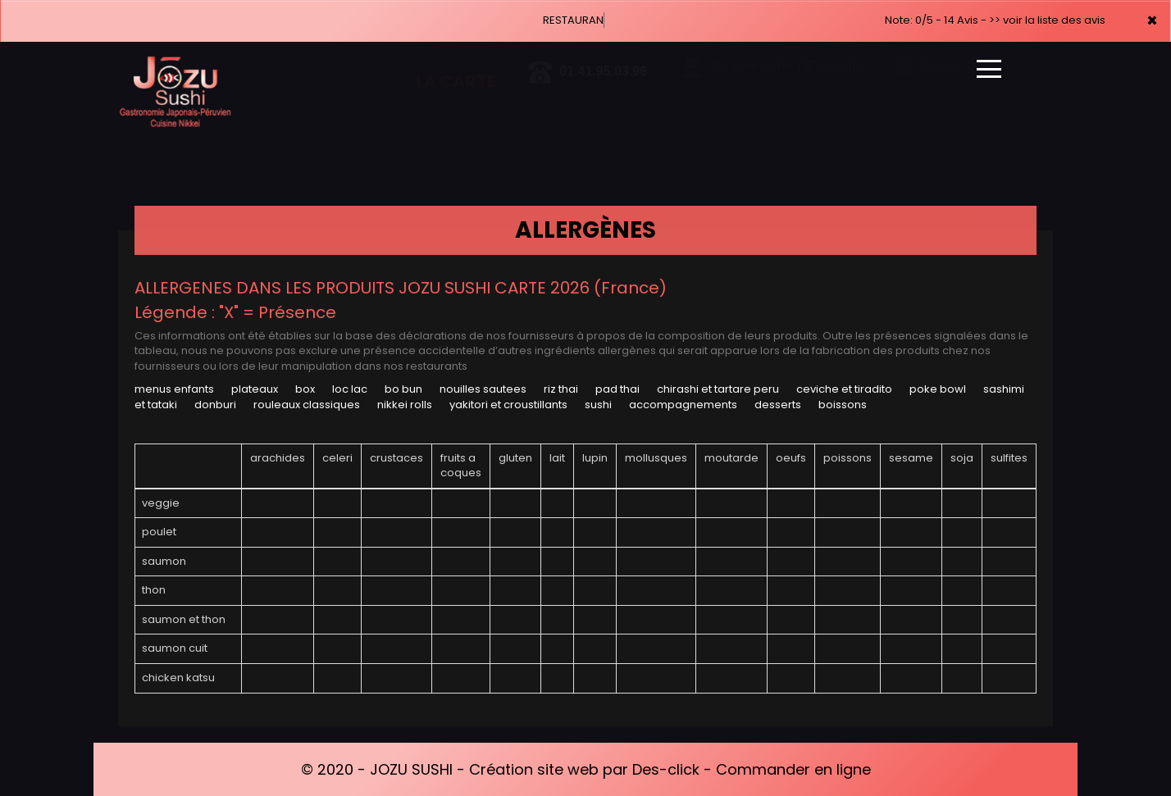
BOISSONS (842, 404)
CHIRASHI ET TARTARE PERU (718, 389)
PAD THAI (617, 389)
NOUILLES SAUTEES (483, 389)
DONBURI (215, 404)
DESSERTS (777, 404)
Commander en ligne (793, 769)
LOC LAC (349, 389)
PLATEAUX (254, 389)
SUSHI (598, 404)
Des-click (665, 769)
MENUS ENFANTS (174, 389)
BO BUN (403, 389)
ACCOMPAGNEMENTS (683, 404)
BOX (305, 389)
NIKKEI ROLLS (404, 404)
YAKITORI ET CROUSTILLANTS (508, 404)
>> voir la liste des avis (1047, 20)
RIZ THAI (561, 389)
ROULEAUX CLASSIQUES (306, 404)
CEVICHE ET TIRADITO (844, 389)
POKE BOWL (937, 389)
